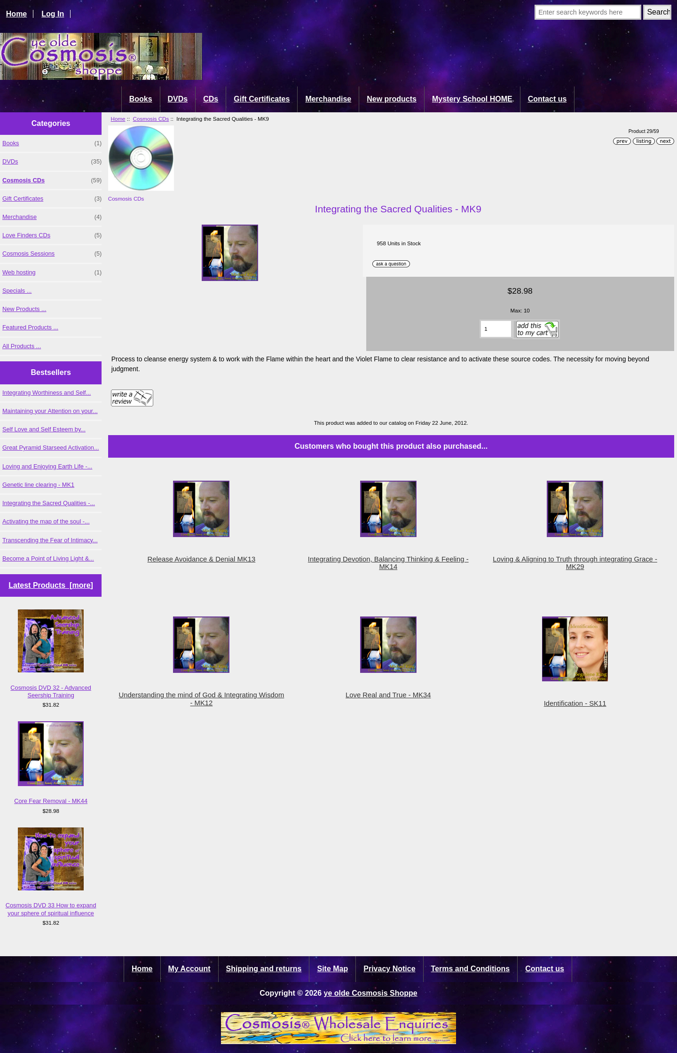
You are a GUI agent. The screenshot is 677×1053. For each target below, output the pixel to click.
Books (140, 99)
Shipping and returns (264, 969)
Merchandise (328, 99)
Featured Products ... (30, 327)
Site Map (332, 969)
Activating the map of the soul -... (46, 521)
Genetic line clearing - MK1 (38, 484)
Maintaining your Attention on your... (50, 410)
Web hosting (52, 272)
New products (392, 99)
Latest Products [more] (50, 585)
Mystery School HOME (472, 99)
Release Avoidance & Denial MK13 (202, 559)
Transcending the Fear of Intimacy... (50, 540)
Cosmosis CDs (151, 119)
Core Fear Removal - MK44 (50, 762)
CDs (210, 99)
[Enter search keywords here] (588, 12)
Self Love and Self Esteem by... (44, 429)
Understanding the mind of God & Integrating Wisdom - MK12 (201, 698)
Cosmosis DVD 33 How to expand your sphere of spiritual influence (51, 872)
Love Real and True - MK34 (388, 695)
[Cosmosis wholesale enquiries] (338, 1041)
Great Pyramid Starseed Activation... (50, 447)
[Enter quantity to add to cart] (496, 329)
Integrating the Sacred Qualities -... (48, 503)
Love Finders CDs (52, 235)
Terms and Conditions (470, 969)
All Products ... (21, 346)
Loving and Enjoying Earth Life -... (47, 466)
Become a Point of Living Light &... (48, 558)
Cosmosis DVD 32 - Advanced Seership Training (50, 654)
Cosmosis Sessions (52, 253)
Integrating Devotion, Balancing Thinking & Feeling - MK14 (388, 562)
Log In (52, 14)
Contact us (547, 99)
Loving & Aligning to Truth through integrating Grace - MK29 (575, 562)
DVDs (178, 99)
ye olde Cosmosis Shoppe (370, 993)
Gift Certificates (262, 99)
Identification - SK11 (575, 703)
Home (16, 14)
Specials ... (16, 290)
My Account (189, 969)
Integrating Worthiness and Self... (46, 392)
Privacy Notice (389, 969)
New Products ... (24, 308)
